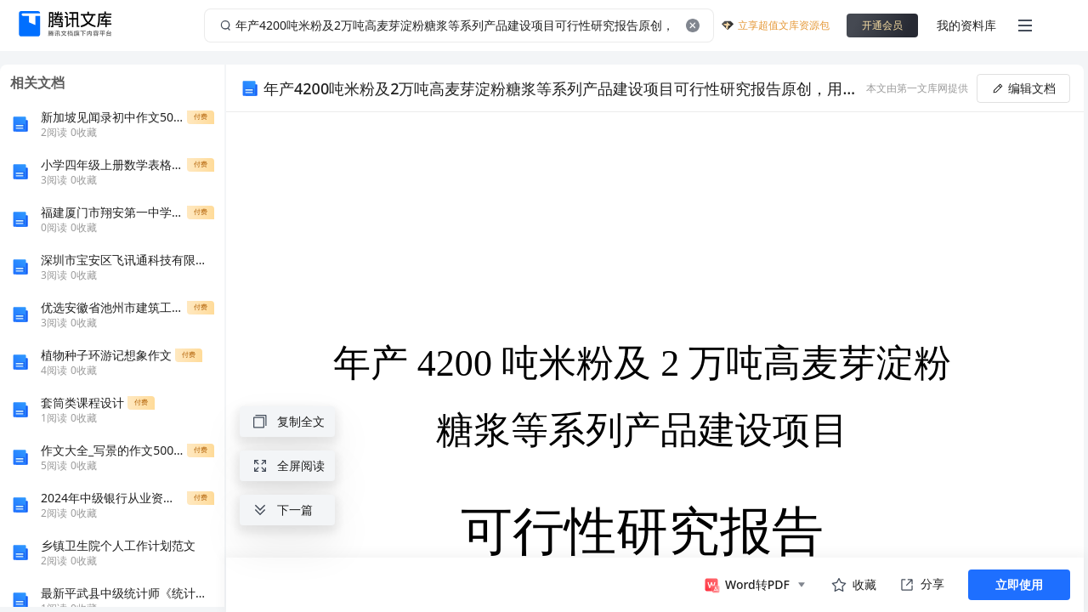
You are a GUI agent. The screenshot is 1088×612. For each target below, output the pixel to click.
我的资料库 (966, 25)
